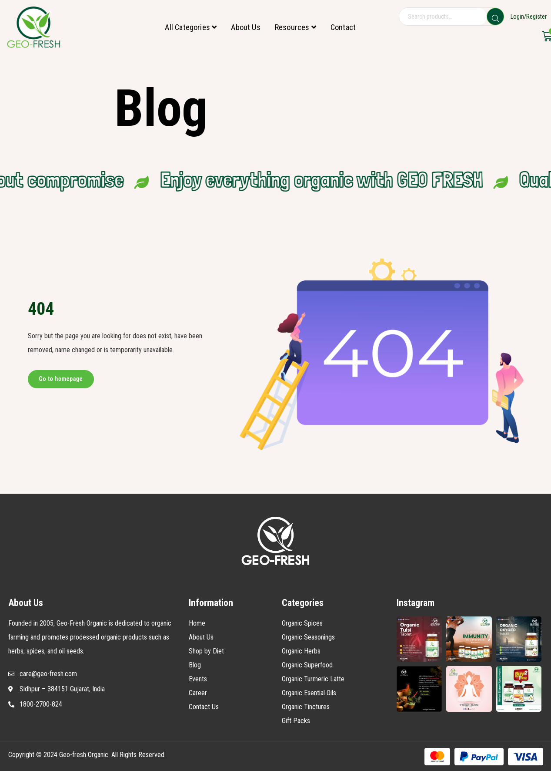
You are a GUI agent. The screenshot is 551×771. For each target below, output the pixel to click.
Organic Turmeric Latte (313, 679)
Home (197, 623)
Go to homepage (61, 378)
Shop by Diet (206, 651)
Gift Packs (296, 721)
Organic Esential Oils (309, 693)
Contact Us (204, 707)
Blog (195, 665)
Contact (343, 27)
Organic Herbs (301, 651)
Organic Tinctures (306, 707)
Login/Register (529, 16)
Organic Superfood (307, 665)
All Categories (191, 27)
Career (198, 693)
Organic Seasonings (308, 637)
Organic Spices (302, 623)
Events (198, 679)
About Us (245, 27)
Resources (295, 27)
